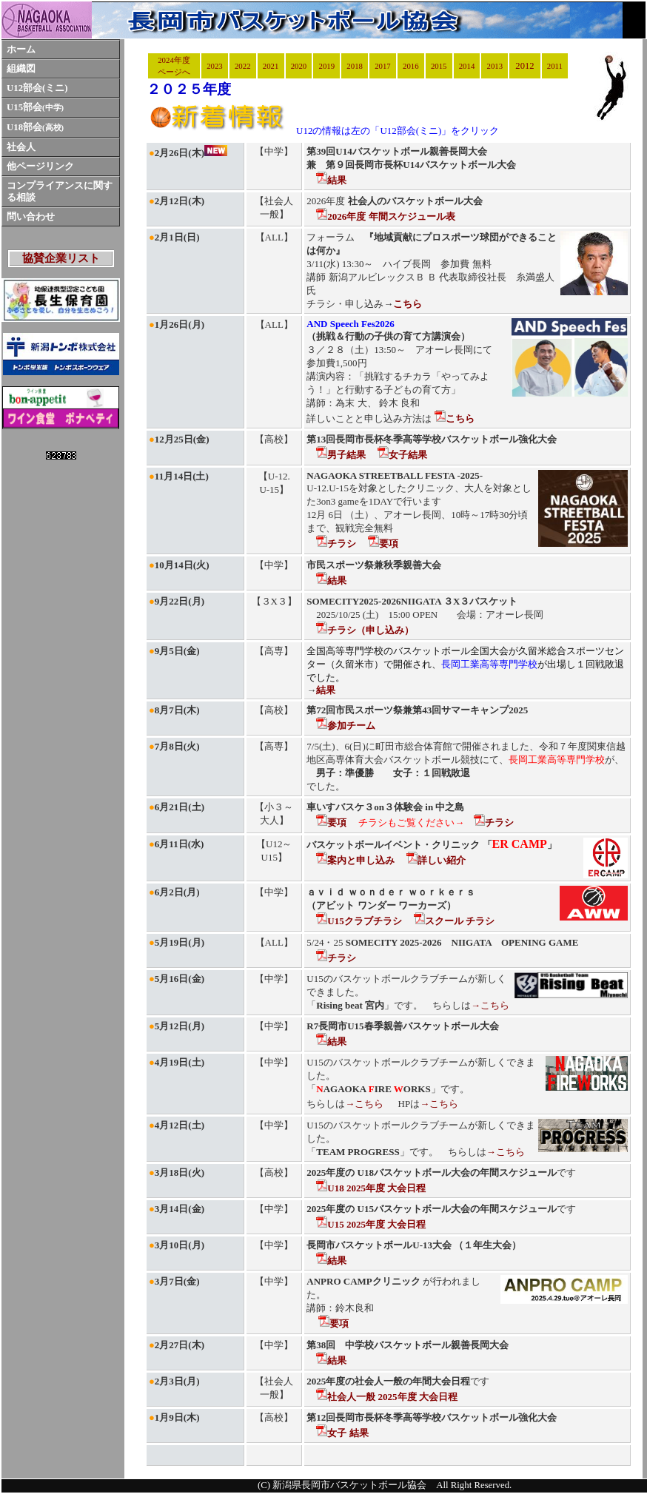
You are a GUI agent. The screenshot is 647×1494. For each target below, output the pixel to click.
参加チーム (345, 725)
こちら (455, 418)
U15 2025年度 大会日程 (371, 1224)
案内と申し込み (355, 860)
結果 (331, 180)
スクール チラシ (454, 920)
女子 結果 (342, 1433)
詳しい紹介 (436, 860)
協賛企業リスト (61, 258)
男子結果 (341, 454)
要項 (383, 543)
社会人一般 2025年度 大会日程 (386, 1396)
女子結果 (402, 454)
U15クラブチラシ (358, 920)
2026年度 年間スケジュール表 (385, 216)
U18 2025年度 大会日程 (371, 1188)
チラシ (336, 543)
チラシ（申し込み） (365, 630)
